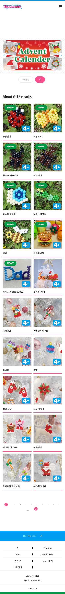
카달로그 (47, 548)
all (40, 80)
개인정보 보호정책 (32, 580)
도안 (17, 554)
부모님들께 (47, 560)
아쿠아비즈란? (47, 554)
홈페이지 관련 (32, 576)
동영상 (17, 560)
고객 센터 (17, 567)
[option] (32, 55)
